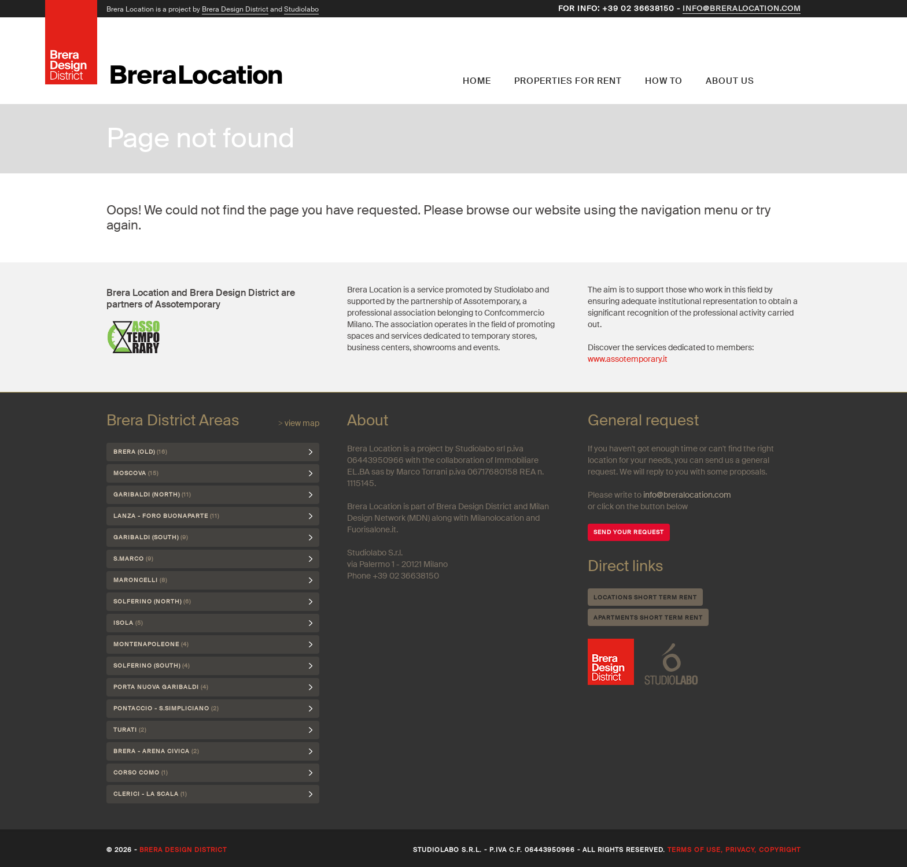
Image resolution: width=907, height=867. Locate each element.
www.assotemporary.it (628, 359)
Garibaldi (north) (152, 494)
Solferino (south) (151, 665)
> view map (298, 423)
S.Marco (133, 558)
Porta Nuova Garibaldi (160, 687)
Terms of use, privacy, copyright (734, 850)
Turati (129, 729)
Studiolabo (301, 9)
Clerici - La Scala (150, 794)
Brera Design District (235, 9)
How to (664, 81)
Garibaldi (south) (150, 537)
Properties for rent (568, 81)
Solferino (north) (152, 601)
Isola (128, 623)
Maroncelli (140, 580)
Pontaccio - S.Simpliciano (166, 708)
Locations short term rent (645, 597)
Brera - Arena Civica (156, 751)
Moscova (135, 473)
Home (477, 81)
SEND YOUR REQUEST (628, 532)
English (783, 54)
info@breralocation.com (742, 8)
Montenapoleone (151, 644)
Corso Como (140, 772)
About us (730, 81)
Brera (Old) (140, 451)
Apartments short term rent (648, 617)
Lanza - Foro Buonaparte (166, 516)
